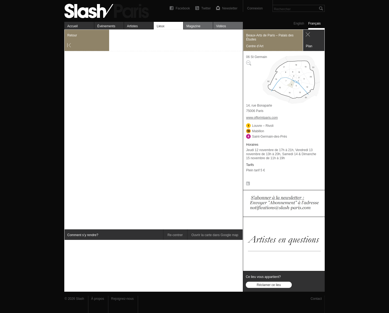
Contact (316, 299)
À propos (97, 299)
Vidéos (221, 26)
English (299, 23)
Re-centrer (175, 235)
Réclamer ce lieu (269, 285)
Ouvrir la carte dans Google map (215, 235)
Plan (309, 46)
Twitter (206, 8)
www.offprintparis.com (262, 118)
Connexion (255, 8)
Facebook (183, 8)
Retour (72, 35)
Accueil (72, 26)
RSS (247, 184)
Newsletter (229, 8)
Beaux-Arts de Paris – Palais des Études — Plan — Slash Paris (108, 10)
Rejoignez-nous (122, 299)
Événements (106, 26)
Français (314, 23)
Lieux (161, 26)
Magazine (193, 26)
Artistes (132, 26)
